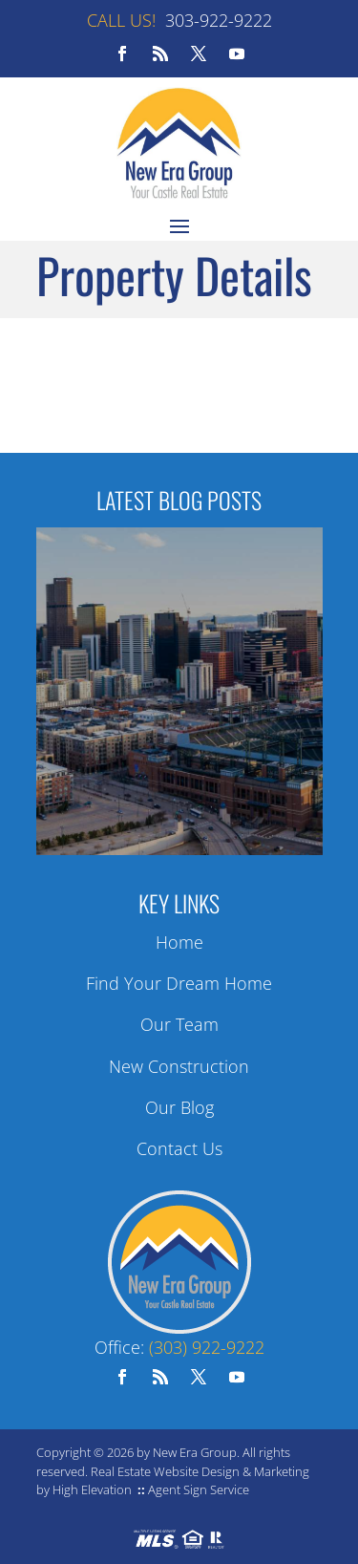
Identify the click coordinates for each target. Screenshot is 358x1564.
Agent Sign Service (198, 1489)
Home (179, 942)
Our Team (179, 1024)
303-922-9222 (218, 20)
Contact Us (179, 1148)
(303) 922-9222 (206, 1347)
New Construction (179, 1066)
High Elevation (92, 1489)
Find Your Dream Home (179, 983)
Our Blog (179, 1107)
